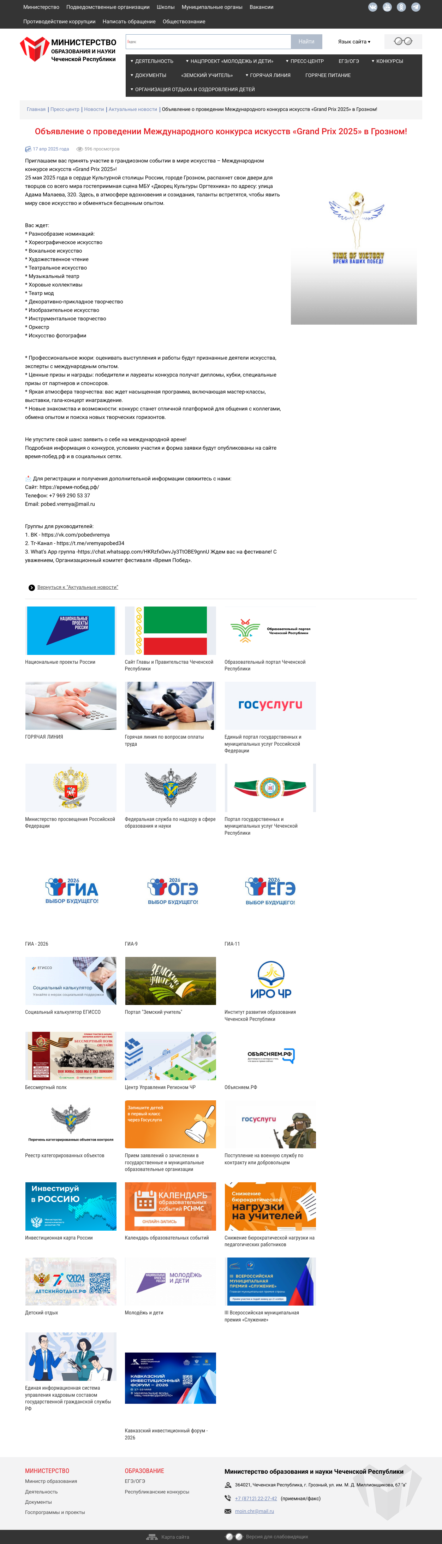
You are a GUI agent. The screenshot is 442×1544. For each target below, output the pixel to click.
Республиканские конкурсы (157, 1492)
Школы (166, 7)
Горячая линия (270, 75)
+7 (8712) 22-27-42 (256, 1499)
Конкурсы (389, 61)
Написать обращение (129, 21)
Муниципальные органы (212, 7)
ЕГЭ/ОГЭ (349, 61)
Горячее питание (328, 75)
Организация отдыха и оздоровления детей (195, 90)
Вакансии (262, 7)
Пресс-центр (307, 61)
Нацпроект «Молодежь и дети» (232, 61)
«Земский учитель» (207, 75)
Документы (150, 75)
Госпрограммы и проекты (55, 1512)
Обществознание (184, 21)
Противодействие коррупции (59, 21)
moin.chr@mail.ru (254, 1511)
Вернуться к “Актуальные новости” (77, 587)
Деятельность (154, 61)
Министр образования (51, 1481)
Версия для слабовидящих (277, 1537)
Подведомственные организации (108, 7)
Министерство (41, 7)
